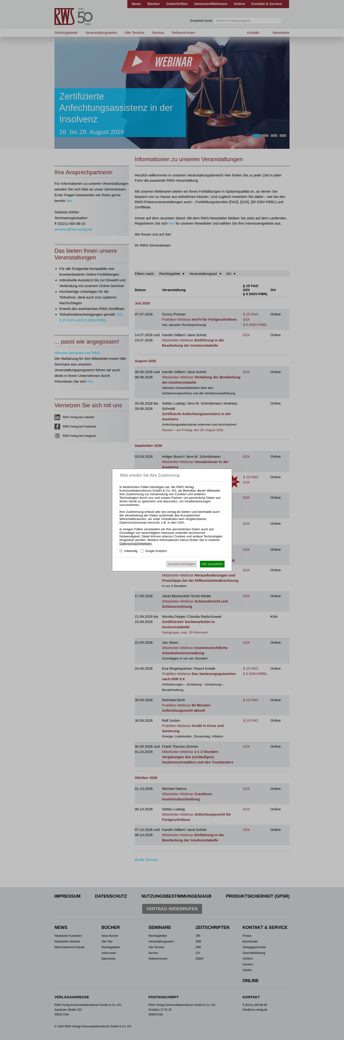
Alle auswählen (212, 564)
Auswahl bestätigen (181, 564)
